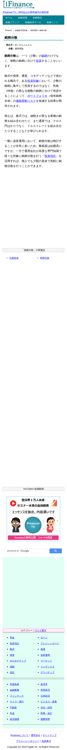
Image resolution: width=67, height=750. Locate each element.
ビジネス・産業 (49, 701)
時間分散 (44, 258)
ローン (44, 637)
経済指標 (14, 719)
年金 (12, 713)
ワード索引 (40, 630)
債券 (12, 655)
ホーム (8, 17)
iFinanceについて (20, 735)
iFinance (8, 30)
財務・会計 (46, 713)
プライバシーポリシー (27, 741)
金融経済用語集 (21, 30)
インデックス (47, 666)
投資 (39, 60)
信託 (12, 672)
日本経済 (45, 696)
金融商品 (37, 17)
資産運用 (34, 30)
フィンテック (17, 696)
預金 (12, 637)
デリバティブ (47, 672)
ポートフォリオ (37, 95)
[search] (25, 551)
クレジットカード (50, 643)
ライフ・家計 (17, 701)
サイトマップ (49, 735)
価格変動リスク (26, 100)
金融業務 (14, 690)
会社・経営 (46, 707)
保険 (12, 666)
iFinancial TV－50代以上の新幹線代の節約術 (26, 12)
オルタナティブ (18, 660)
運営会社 (35, 735)
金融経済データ (33, 22)
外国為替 (14, 684)
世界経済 (45, 690)
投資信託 (50, 155)
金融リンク (52, 22)
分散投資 (14, 258)
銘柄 (44, 55)
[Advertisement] (33, 209)
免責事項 (46, 741)
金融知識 (22, 17)
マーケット (46, 660)
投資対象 (33, 80)
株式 (12, 649)
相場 (43, 649)
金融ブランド (12, 22)
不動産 (13, 707)
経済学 (44, 684)
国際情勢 (45, 719)
